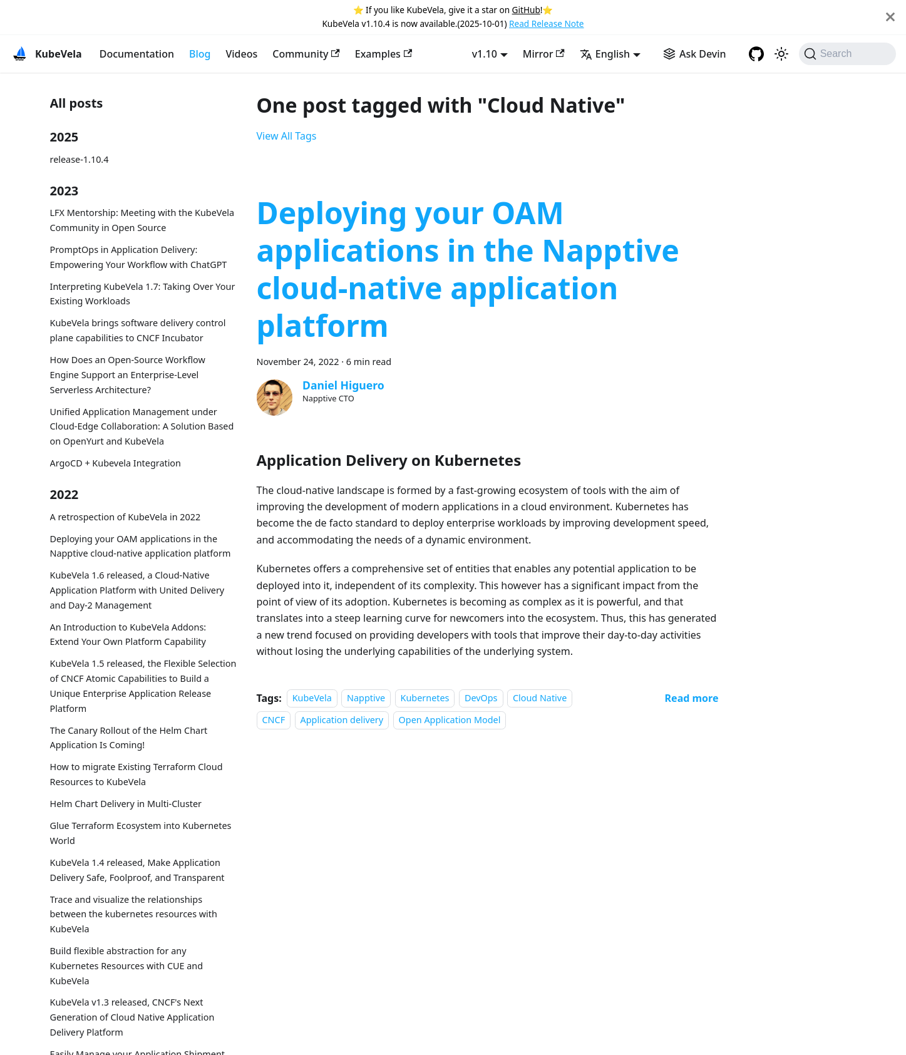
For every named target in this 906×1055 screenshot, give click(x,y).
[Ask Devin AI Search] (695, 53)
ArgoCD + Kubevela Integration (115, 463)
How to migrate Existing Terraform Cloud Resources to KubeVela (136, 774)
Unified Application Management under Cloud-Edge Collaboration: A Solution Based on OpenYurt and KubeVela (142, 427)
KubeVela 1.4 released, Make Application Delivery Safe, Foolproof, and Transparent (137, 870)
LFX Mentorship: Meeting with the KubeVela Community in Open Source (142, 220)
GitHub (526, 10)
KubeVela (312, 698)
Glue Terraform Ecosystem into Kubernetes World (141, 833)
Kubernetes (425, 698)
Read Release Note (546, 23)
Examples (383, 54)
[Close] (890, 17)
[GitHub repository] (756, 54)
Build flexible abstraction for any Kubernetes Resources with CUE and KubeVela (126, 966)
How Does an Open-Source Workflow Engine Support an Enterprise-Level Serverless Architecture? (127, 375)
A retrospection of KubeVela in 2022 (125, 517)
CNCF (274, 720)
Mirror (544, 54)
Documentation (137, 54)
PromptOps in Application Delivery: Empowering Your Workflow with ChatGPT (138, 257)
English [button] (605, 54)
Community (306, 54)
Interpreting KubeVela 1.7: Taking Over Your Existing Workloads (142, 293)
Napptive (366, 698)
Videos (241, 54)
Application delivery (342, 720)
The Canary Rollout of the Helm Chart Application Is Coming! (129, 737)
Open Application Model (450, 720)
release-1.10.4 (79, 159)
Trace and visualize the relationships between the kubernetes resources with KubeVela (133, 914)
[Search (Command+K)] (847, 54)
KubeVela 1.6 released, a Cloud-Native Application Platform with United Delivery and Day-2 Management (137, 590)
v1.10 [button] (484, 54)
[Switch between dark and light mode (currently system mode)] (781, 54)
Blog (199, 54)
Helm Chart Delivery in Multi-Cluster (126, 804)
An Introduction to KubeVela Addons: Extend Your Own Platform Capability (128, 634)
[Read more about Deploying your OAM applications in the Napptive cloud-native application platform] (692, 698)
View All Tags (287, 136)
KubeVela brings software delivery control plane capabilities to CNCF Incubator (138, 330)
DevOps (481, 698)
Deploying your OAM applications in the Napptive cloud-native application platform (140, 546)
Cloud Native (540, 698)
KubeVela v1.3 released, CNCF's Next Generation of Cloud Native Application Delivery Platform (132, 1017)
